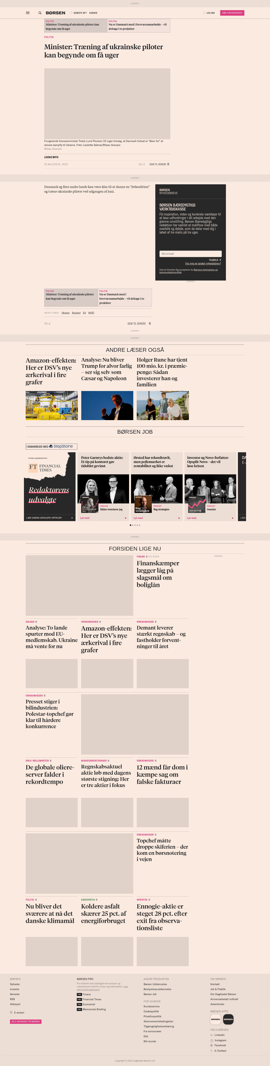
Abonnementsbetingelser (158, 1021)
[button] (209, 12)
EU (84, 312)
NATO (91, 312)
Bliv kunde (150, 1041)
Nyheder (15, 984)
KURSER (90, 13)
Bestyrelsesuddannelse (157, 989)
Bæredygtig (88, 899)
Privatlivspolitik (152, 1016)
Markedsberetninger (94, 760)
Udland (30, 621)
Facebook (218, 1045)
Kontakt (215, 984)
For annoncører (152, 1031)
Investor (142, 899)
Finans (141, 556)
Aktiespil (15, 1004)
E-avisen (19, 1012)
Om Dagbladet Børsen (223, 994)
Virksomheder (89, 621)
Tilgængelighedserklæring (159, 1026)
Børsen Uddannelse (155, 984)
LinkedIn (217, 1035)
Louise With (51, 157)
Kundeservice (152, 1006)
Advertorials (217, 1004)
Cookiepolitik (151, 1011)
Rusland (76, 312)
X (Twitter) (218, 1050)
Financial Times (89, 999)
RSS (12, 999)
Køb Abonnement (232, 13)
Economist (86, 1004)
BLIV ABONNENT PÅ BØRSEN (26, 1021)
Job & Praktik (218, 989)
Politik (49, 37)
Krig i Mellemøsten (37, 760)
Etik (146, 1036)
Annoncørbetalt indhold (224, 999)
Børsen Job (150, 994)
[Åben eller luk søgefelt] (37, 13)
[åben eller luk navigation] (28, 13)
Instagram (218, 1040)
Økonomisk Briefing (91, 1009)
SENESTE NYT (75, 13)
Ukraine (66, 312)
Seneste (14, 994)
